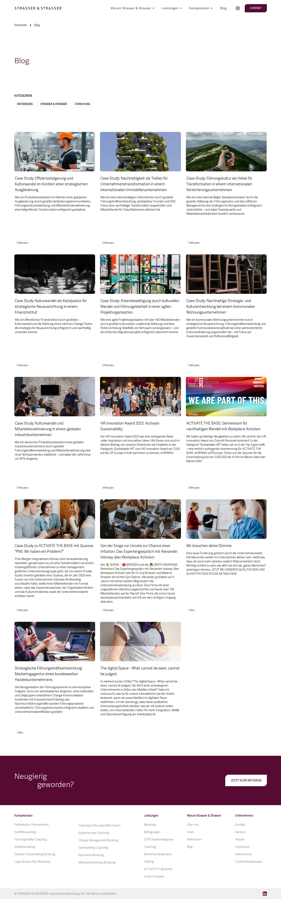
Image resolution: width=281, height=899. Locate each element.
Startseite (20, 25)
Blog (223, 8)
